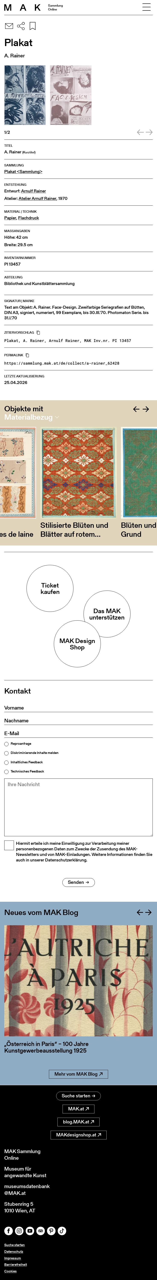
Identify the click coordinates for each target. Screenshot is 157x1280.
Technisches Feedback (27, 771)
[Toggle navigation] (146, 7)
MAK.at (78, 1108)
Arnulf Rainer (33, 191)
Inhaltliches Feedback (27, 762)
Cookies (10, 1271)
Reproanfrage (21, 743)
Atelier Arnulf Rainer (37, 198)
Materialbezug (28, 417)
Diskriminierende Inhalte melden (35, 753)
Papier (10, 218)
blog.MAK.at (78, 1122)
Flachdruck (28, 218)
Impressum (12, 1258)
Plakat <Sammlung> (23, 171)
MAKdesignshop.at (78, 1135)
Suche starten (78, 1095)
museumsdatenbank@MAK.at (27, 1189)
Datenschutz (13, 1251)
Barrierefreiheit (15, 1264)
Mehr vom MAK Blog (78, 1074)
